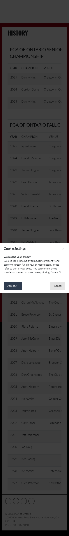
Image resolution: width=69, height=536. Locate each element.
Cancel (58, 285)
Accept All (12, 285)
